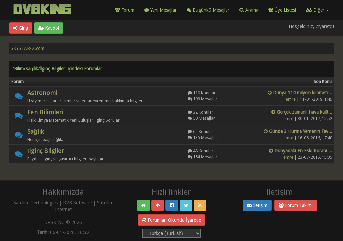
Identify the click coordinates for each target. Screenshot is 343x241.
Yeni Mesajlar (160, 10)
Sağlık (35, 131)
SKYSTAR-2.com (27, 48)
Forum (124, 10)
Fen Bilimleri (45, 112)
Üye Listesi (282, 10)
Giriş (20, 28)
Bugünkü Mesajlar (208, 10)
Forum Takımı (296, 205)
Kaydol (48, 28)
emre (291, 99)
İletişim (257, 205)
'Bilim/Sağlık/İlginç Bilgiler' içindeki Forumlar (57, 68)
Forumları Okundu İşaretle (171, 220)
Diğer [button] (317, 10)
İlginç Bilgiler (45, 150)
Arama (248, 10)
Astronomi (42, 92)
